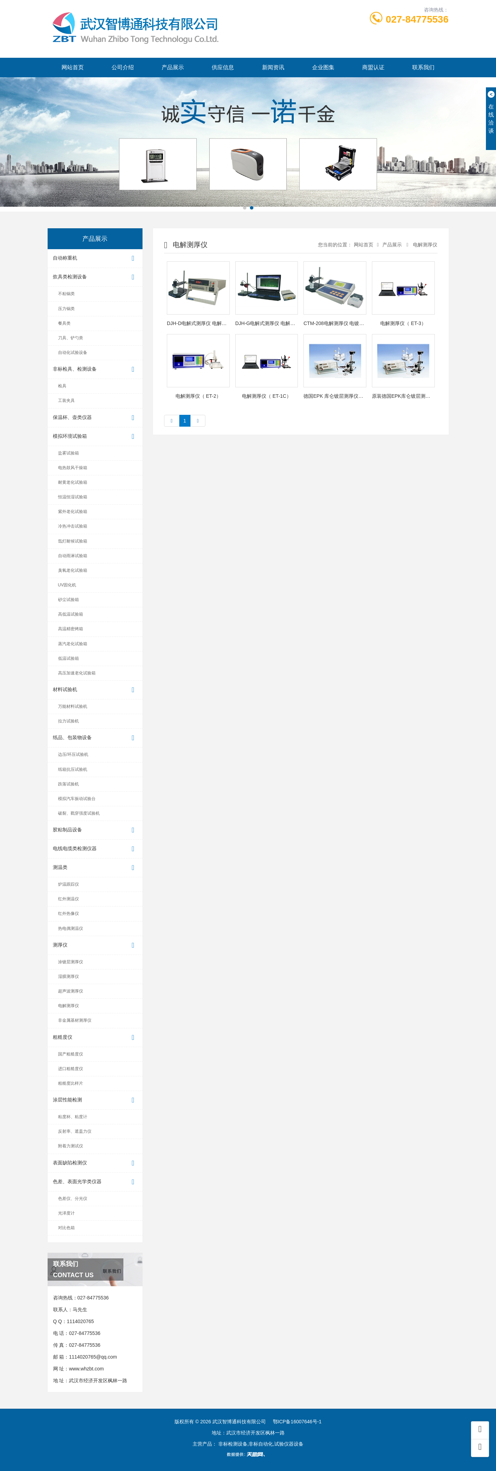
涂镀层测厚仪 (70, 961)
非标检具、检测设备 (95, 369)
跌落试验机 (68, 784)
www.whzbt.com (86, 1368)
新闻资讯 (273, 67)
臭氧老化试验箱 (72, 570)
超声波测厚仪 (70, 991)
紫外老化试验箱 (72, 511)
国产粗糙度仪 (70, 1054)
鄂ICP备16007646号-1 (297, 1421)
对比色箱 (66, 1227)
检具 (62, 385)
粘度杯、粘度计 (72, 1116)
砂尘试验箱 (68, 599)
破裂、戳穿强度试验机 (79, 813)
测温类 (95, 868)
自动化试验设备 (72, 352)
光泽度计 (66, 1213)
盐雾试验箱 (68, 453)
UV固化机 (67, 585)
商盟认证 (373, 67)
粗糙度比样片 (70, 1083)
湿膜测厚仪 (68, 976)
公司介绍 (123, 67)
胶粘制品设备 (95, 830)
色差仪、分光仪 (72, 1198)
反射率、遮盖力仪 (74, 1131)
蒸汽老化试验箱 (72, 643)
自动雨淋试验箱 (72, 555)
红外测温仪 (68, 898)
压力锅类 (66, 308)
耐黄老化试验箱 (72, 482)
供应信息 (223, 67)
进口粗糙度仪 (70, 1068)
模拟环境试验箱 (95, 437)
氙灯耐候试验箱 (72, 541)
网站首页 (73, 67)
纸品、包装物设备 (95, 738)
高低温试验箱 (70, 614)
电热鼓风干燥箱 (72, 467)
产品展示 (173, 67)
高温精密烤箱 (70, 628)
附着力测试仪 (70, 1146)
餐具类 (64, 323)
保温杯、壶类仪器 (95, 418)
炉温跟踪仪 (68, 884)
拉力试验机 (68, 721)
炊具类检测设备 (95, 277)
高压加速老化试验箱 (77, 673)
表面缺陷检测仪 (95, 1163)
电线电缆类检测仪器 (95, 849)
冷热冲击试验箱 (72, 526)
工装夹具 (66, 400)
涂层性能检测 (95, 1100)
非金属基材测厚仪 (74, 1020)
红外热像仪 (68, 913)
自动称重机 (95, 258)
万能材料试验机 (72, 706)
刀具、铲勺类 (70, 337)
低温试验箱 (68, 658)
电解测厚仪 (68, 1005)
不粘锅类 (66, 293)
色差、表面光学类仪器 (95, 1182)
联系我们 (423, 67)
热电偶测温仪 (70, 928)
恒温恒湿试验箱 (72, 497)
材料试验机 (95, 690)
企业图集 (323, 67)
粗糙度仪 (95, 1038)
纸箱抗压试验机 (72, 769)
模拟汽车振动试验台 (77, 798)
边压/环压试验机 (73, 754)
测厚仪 (95, 945)
